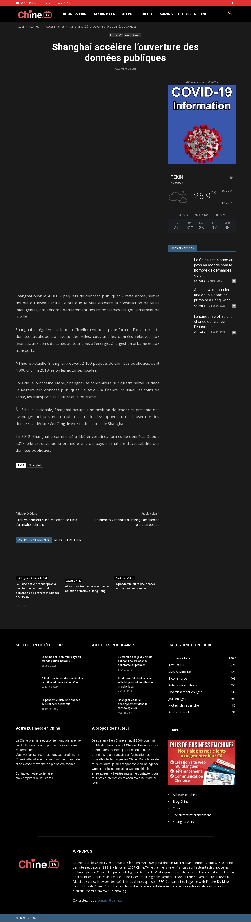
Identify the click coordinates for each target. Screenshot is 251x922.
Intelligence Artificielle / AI (32, 578)
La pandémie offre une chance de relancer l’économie (213, 321)
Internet (128, 14)
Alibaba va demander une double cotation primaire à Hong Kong (212, 294)
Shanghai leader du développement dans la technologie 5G (132, 704)
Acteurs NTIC (73, 580)
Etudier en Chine (192, 14)
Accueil (20, 26)
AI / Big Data (104, 14)
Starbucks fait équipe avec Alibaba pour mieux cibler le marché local (135, 682)
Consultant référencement (192, 815)
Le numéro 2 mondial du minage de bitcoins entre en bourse (127, 522)
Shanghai (35, 465)
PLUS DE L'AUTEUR (67, 540)
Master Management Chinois (116, 745)
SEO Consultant (170, 881)
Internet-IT (35, 26)
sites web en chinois (135, 769)
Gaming (166, 14)
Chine (177, 808)
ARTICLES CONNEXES (33, 540)
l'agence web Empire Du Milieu (208, 881)
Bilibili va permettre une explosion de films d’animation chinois (46, 522)
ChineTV (199, 281)
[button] (230, 13)
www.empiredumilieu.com (33, 778)
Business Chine (75, 14)
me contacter (142, 773)
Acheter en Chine (185, 795)
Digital (148, 14)
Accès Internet (55, 26)
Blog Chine (181, 801)
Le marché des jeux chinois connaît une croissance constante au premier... (135, 661)
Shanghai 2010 (183, 821)
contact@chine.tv (110, 900)
